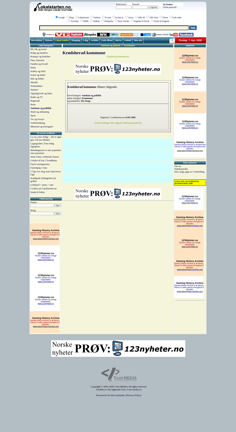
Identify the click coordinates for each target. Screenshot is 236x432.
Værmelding (198, 171)
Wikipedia (108, 21)
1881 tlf (141, 17)
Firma (165, 17)
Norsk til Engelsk (161, 21)
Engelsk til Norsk (141, 21)
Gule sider (177, 17)
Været (130, 17)
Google (61, 17)
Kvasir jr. (119, 17)
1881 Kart (153, 17)
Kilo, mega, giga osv (183, 171)
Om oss (177, 166)
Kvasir (108, 17)
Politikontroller (181, 169)
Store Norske (123, 21)
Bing (71, 17)
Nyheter (97, 17)
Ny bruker (168, 4)
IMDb (85, 21)
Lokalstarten (83, 17)
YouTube (75, 21)
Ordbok (96, 21)
